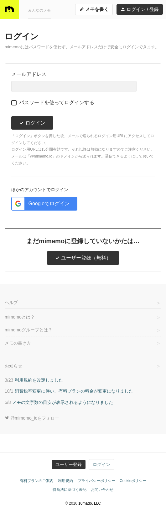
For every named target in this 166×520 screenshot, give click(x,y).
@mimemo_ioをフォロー (32, 418)
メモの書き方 (18, 343)
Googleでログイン (41, 203)
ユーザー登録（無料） (83, 257)
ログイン (32, 123)
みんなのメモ (39, 10)
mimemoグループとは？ (28, 329)
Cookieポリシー (133, 481)
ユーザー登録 (68, 464)
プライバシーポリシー (96, 481)
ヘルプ (11, 302)
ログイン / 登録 (140, 9)
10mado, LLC (89, 503)
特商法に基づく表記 (69, 489)
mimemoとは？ (20, 316)
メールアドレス (28, 74)
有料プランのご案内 (37, 481)
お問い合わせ (102, 489)
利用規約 (65, 481)
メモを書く (94, 9)
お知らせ (13, 365)
